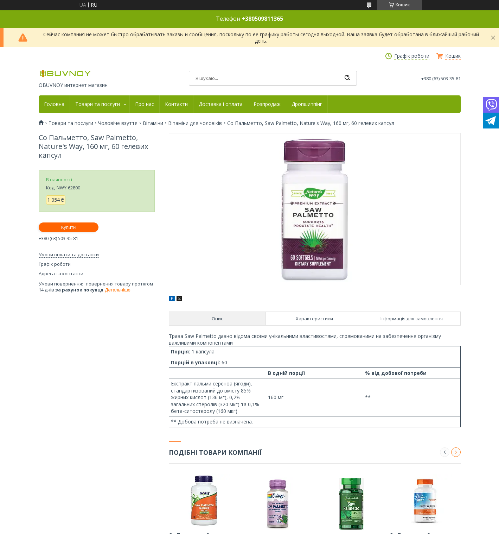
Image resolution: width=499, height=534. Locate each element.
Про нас (144, 104)
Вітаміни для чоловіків (195, 123)
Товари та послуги (97, 104)
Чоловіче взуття (117, 123)
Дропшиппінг (307, 104)
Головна (54, 104)
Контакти (176, 104)
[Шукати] (347, 78)
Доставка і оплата (221, 104)
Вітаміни (153, 123)
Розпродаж (267, 104)
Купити (68, 227)
